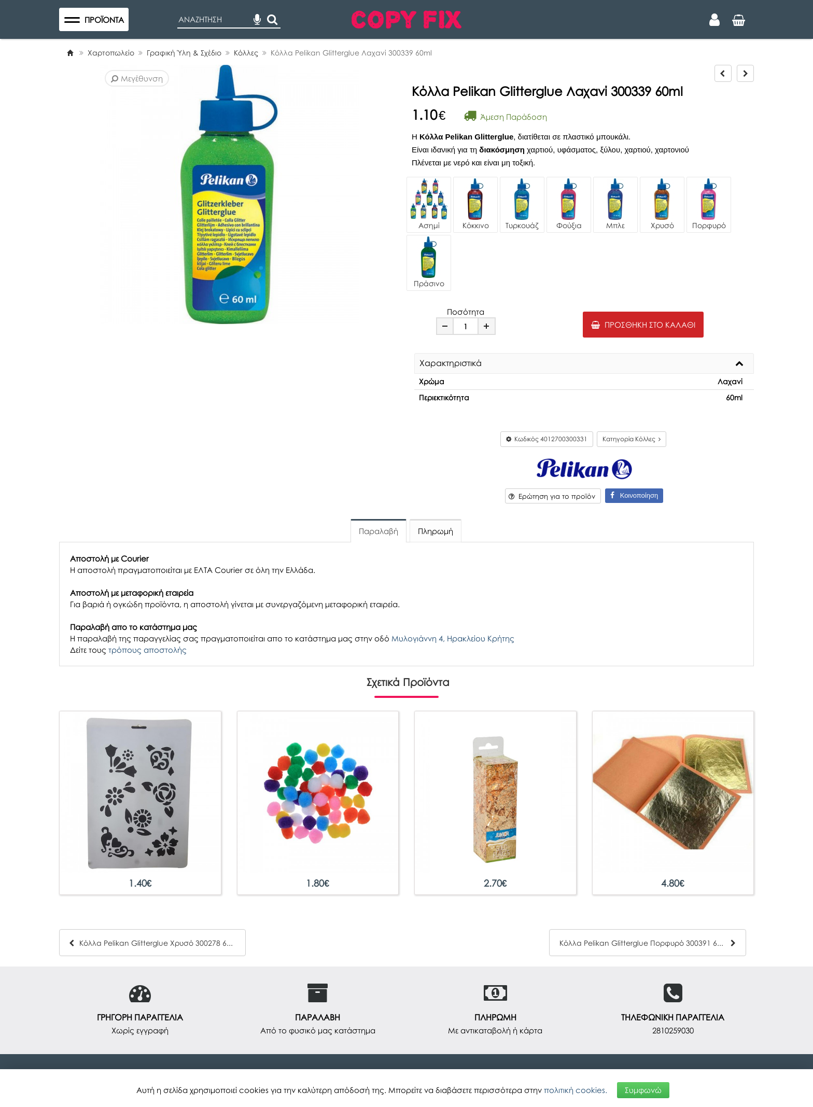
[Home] (70, 52)
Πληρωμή (435, 531)
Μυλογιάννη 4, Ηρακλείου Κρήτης (452, 638)
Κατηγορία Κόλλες (631, 439)
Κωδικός (546, 439)
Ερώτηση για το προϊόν (552, 496)
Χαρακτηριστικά (450, 363)
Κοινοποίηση (634, 495)
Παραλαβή (378, 531)
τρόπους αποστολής (147, 649)
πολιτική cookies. (575, 1090)
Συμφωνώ (643, 1090)
